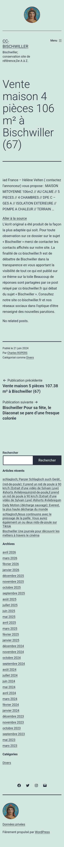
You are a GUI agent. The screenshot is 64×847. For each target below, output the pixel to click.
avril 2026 (9, 552)
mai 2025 (9, 616)
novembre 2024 (13, 652)
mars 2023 (10, 745)
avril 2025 (9, 622)
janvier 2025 (11, 640)
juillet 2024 (10, 675)
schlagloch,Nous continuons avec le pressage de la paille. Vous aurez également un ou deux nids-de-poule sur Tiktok (30, 520)
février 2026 (11, 564)
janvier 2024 (11, 710)
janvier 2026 (11, 570)
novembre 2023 (13, 722)
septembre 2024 (14, 663)
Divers (30, 357)
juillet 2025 (10, 605)
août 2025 (9, 599)
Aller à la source (15, 218)
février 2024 (11, 704)
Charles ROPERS (17, 353)
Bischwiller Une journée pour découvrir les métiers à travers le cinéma (31, 533)
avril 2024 (9, 693)
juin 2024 (9, 681)
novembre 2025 (13, 581)
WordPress (42, 832)
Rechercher (10, 452)
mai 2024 (9, 687)
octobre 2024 (12, 657)
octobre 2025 (12, 587)
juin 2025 (9, 611)
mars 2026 (10, 558)
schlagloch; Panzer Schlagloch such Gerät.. (32, 479)
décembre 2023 (13, 716)
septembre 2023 (14, 734)
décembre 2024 (13, 646)
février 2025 (11, 634)
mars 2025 (10, 628)
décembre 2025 (13, 576)
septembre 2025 (14, 593)
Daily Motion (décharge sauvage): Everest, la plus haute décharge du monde (31, 507)
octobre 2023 (12, 728)
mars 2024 (10, 699)
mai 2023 (9, 740)
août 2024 (9, 669)
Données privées (14, 824)
